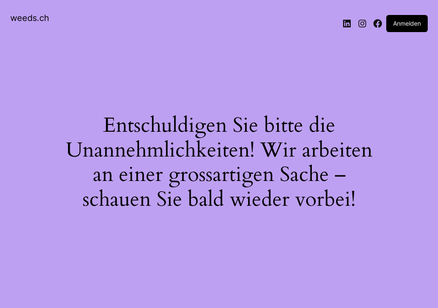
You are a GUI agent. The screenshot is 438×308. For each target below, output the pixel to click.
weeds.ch (29, 18)
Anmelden (407, 23)
